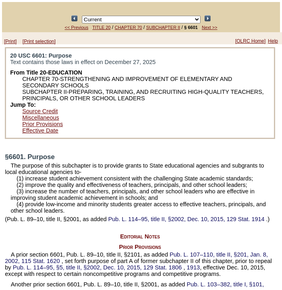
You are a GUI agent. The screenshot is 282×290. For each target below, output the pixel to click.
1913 (193, 267)
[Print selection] (39, 41)
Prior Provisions (42, 124)
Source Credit (40, 111)
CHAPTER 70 (128, 27)
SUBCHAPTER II (163, 27)
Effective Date (40, 130)
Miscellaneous (40, 117)
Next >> (209, 27)
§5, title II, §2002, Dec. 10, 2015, (98, 267)
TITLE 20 (101, 27)
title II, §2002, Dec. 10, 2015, (187, 219)
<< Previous (76, 27)
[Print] (10, 41)
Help (273, 41)
